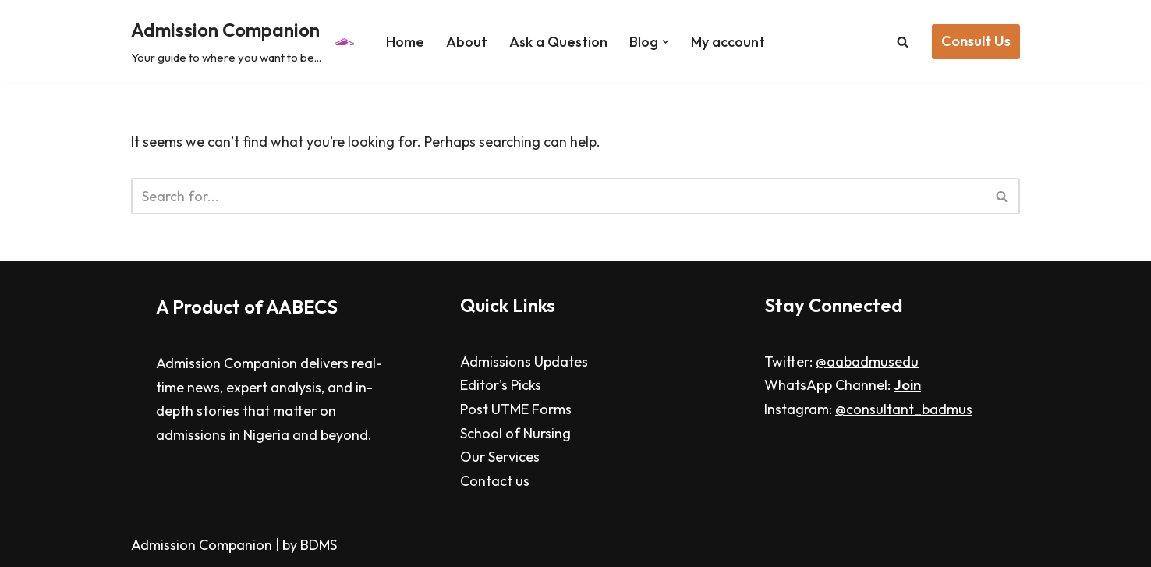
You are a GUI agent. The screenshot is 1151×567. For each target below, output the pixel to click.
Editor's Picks (500, 385)
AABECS (302, 306)
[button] (665, 41)
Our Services (500, 457)
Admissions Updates (524, 361)
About (466, 42)
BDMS (318, 545)
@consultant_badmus (903, 409)
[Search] (902, 42)
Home (405, 42)
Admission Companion (203, 545)
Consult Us (976, 41)
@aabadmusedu (867, 361)
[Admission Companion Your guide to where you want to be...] (245, 41)
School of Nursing (515, 433)
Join (907, 385)
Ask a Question (558, 42)
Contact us (494, 481)
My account (728, 42)
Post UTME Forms (516, 409)
